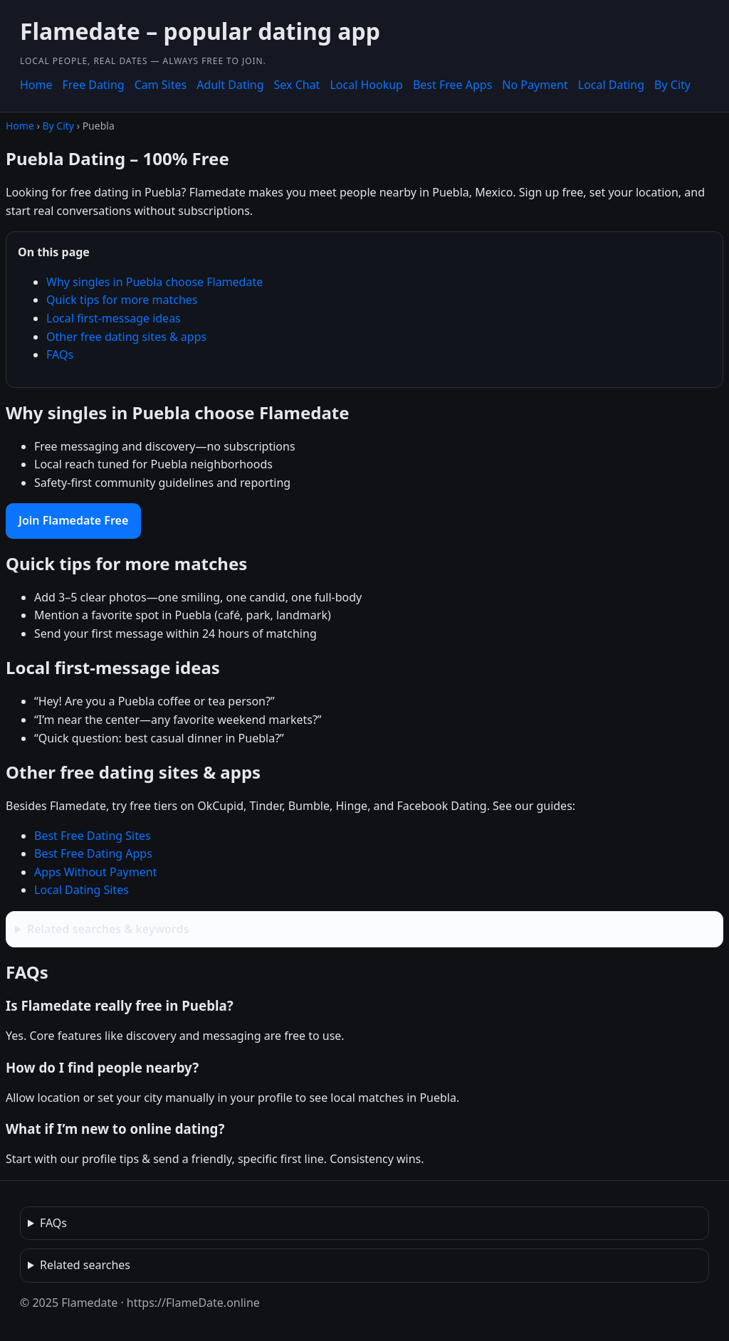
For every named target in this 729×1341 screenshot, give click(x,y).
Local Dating (611, 85)
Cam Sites (161, 85)
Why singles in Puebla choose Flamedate (154, 282)
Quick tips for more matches (122, 299)
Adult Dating (229, 85)
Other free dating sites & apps (126, 337)
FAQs (59, 354)
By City (672, 85)
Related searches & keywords (108, 929)
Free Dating (94, 85)
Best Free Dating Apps (93, 853)
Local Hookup (366, 85)
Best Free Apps (452, 85)
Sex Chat (297, 85)
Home (36, 85)
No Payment (534, 85)
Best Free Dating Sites (92, 835)
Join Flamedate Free (73, 520)
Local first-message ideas (113, 318)
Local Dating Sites (81, 890)
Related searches (85, 1265)
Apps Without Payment (95, 872)
